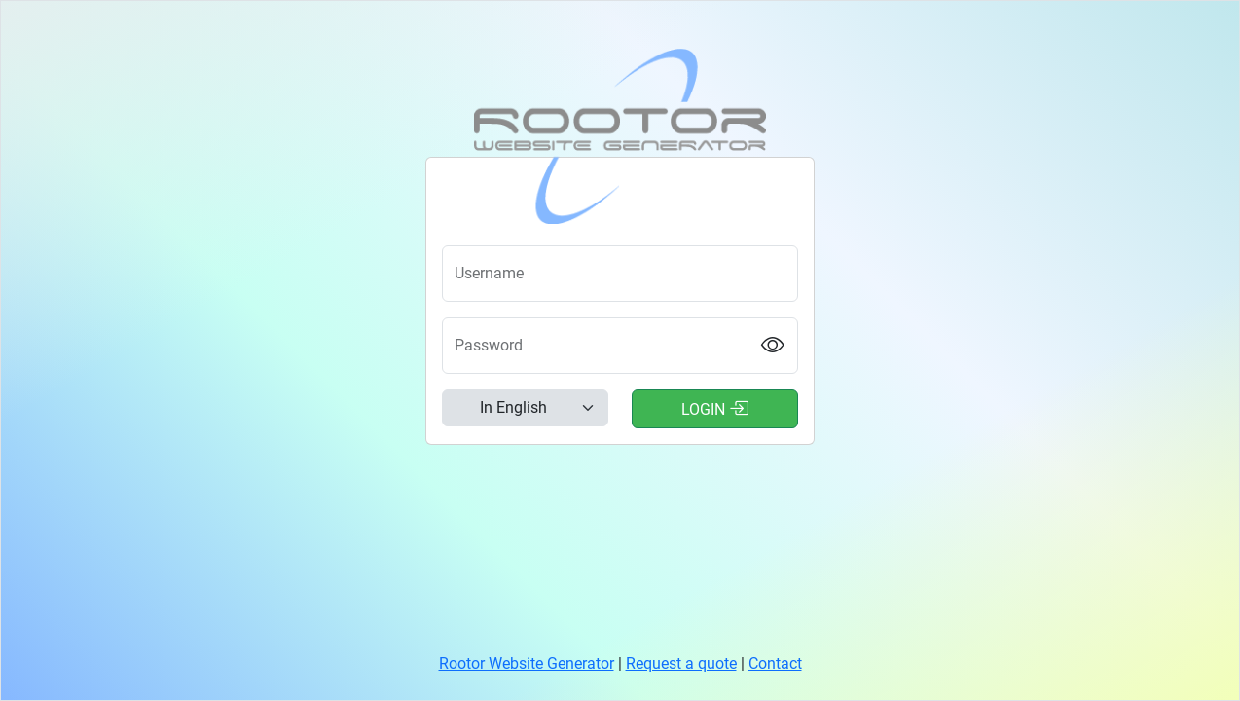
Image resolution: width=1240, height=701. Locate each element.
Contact (775, 663)
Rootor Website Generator (526, 663)
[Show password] (773, 346)
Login (714, 408)
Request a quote (681, 663)
